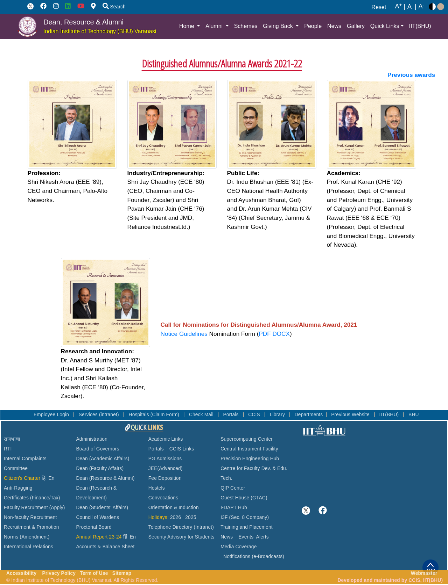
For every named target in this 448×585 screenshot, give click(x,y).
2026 (175, 517)
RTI (8, 449)
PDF (265, 333)
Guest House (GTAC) (243, 497)
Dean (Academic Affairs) (102, 458)
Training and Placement (246, 527)
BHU (413, 414)
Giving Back (278, 26)
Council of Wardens (97, 517)
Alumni (214, 26)
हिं (44, 478)
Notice (170, 333)
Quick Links (384, 26)
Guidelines (193, 333)
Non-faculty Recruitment (30, 517)
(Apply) (57, 507)
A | (400, 6)
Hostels (156, 488)
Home (187, 26)
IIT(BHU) (420, 26)
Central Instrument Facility (249, 449)
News (334, 26)
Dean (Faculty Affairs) (100, 468)
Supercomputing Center (246, 439)
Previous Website (351, 414)
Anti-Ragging (18, 488)
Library (278, 414)
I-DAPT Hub (233, 507)
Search (114, 6)
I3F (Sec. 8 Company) (244, 517)
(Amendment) (34, 537)
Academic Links (165, 439)
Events (245, 537)
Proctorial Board (93, 527)
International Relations (28, 546)
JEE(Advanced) (165, 468)
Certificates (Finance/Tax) (32, 497)
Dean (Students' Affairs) (102, 507)
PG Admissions (165, 458)
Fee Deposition (165, 478)
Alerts (262, 537)
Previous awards (411, 74)
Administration (91, 439)
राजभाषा (12, 439)
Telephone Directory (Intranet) (181, 527)
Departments (309, 414)
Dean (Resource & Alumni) (105, 478)
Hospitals (139, 414)
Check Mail (202, 414)
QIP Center (232, 488)
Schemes (246, 26)
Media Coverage (238, 546)
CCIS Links (181, 449)
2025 (190, 517)
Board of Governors (97, 449)
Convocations (163, 497)
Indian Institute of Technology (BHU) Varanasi (99, 31)
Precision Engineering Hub (249, 458)
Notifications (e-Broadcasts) (253, 556)
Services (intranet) (99, 414)
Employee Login (52, 414)
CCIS (254, 414)
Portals (231, 414)
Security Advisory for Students (181, 537)
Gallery (356, 26)
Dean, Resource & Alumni (83, 22)
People (313, 26)
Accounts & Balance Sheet (105, 546)
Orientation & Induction (173, 507)
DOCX (280, 333)
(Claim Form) (165, 414)
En (52, 478)
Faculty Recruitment (26, 507)
